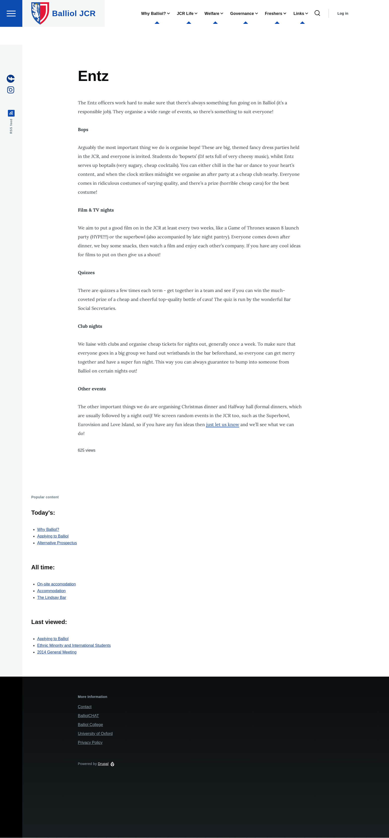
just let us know (222, 425)
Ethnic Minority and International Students (74, 646)
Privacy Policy (90, 743)
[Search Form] (317, 31)
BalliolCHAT (88, 716)
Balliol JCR (74, 31)
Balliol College (90, 725)
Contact (85, 707)
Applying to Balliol (52, 536)
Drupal (103, 764)
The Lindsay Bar (51, 598)
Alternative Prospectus (57, 543)
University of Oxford (95, 734)
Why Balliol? (48, 530)
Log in (342, 31)
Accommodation (51, 591)
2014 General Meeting (56, 652)
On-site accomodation (56, 584)
